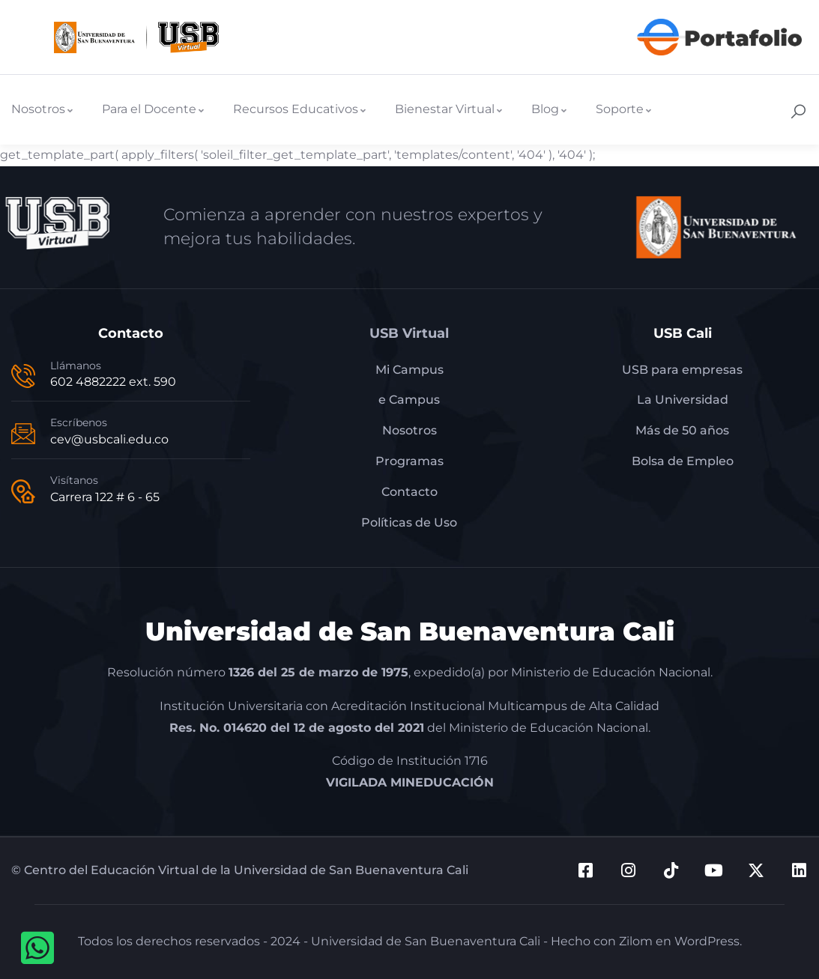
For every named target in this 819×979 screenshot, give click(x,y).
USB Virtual (409, 333)
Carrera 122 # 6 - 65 (105, 497)
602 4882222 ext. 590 (113, 382)
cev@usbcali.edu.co (109, 439)
